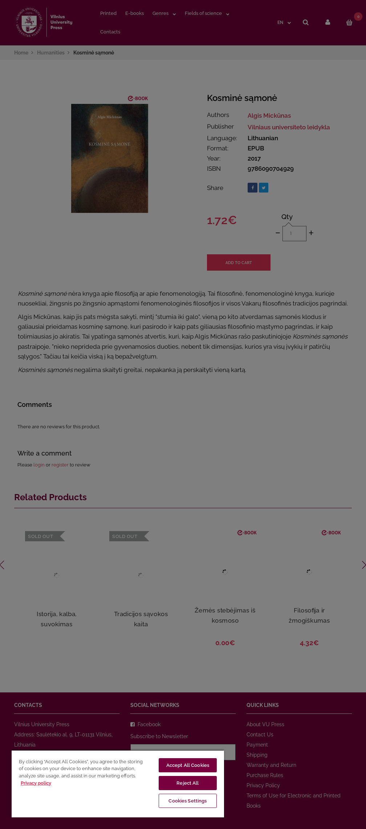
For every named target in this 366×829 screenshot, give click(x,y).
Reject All (187, 783)
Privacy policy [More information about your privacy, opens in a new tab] (36, 783)
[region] (118, 783)
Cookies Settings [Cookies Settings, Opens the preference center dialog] (187, 801)
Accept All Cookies (187, 765)
